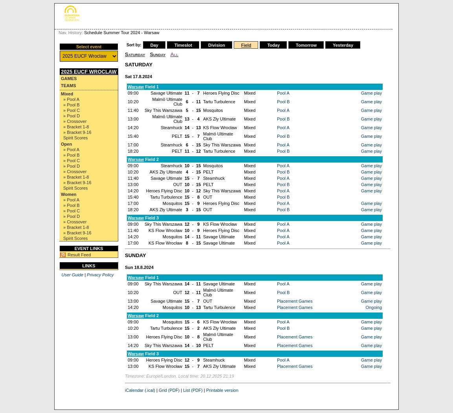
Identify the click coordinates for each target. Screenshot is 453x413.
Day (154, 45)
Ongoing (373, 307)
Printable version (222, 390)
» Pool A (71, 99)
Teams (68, 85)
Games (69, 78)
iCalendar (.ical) (140, 390)
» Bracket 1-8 (76, 126)
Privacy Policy (100, 274)
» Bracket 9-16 (77, 132)
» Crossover (74, 121)
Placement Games (294, 301)
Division (216, 45)
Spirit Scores (75, 137)
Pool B (283, 101)
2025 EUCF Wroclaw (89, 72)
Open (66, 144)
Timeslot (183, 45)
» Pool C (71, 110)
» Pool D (71, 115)
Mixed (67, 93)
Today (273, 45)
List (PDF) (193, 390)
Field (246, 45)
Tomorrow (306, 45)
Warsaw (136, 86)
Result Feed (79, 254)
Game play (371, 93)
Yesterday (343, 45)
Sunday (157, 54)
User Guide (72, 274)
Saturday (135, 54)
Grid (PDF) (169, 390)
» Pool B (71, 104)
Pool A (283, 93)
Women (69, 194)
